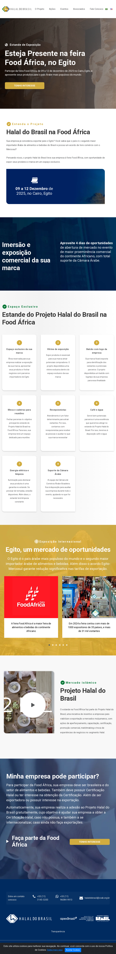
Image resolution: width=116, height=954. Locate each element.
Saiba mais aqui (54, 950)
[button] (49, 645)
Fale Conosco (96, 9)
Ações (52, 9)
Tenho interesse (24, 85)
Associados (79, 9)
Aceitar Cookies (73, 950)
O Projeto (39, 9)
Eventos (64, 9)
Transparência (58, 931)
